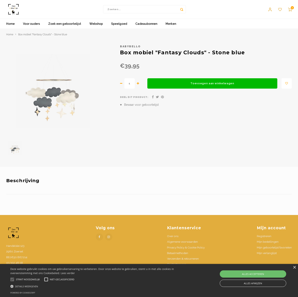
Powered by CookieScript (22, 292)
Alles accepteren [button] (253, 274)
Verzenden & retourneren (183, 262)
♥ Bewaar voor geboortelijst (139, 108)
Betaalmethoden (177, 257)
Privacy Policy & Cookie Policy (186, 251)
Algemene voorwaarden (182, 245)
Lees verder (68, 273)
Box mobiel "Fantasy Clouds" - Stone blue (42, 38)
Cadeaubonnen (146, 28)
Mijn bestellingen (268, 245)
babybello (130, 50)
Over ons (172, 240)
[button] (100, 286)
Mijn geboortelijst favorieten (274, 251)
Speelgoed (119, 28)
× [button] (294, 267)
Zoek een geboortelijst (64, 28)
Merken (171, 28)
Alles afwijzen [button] (253, 283)
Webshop (96, 28)
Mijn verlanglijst (267, 257)
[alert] (149, 280)
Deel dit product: (134, 101)
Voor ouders (31, 28)
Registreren (264, 240)
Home (10, 28)
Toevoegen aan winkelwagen (212, 87)
